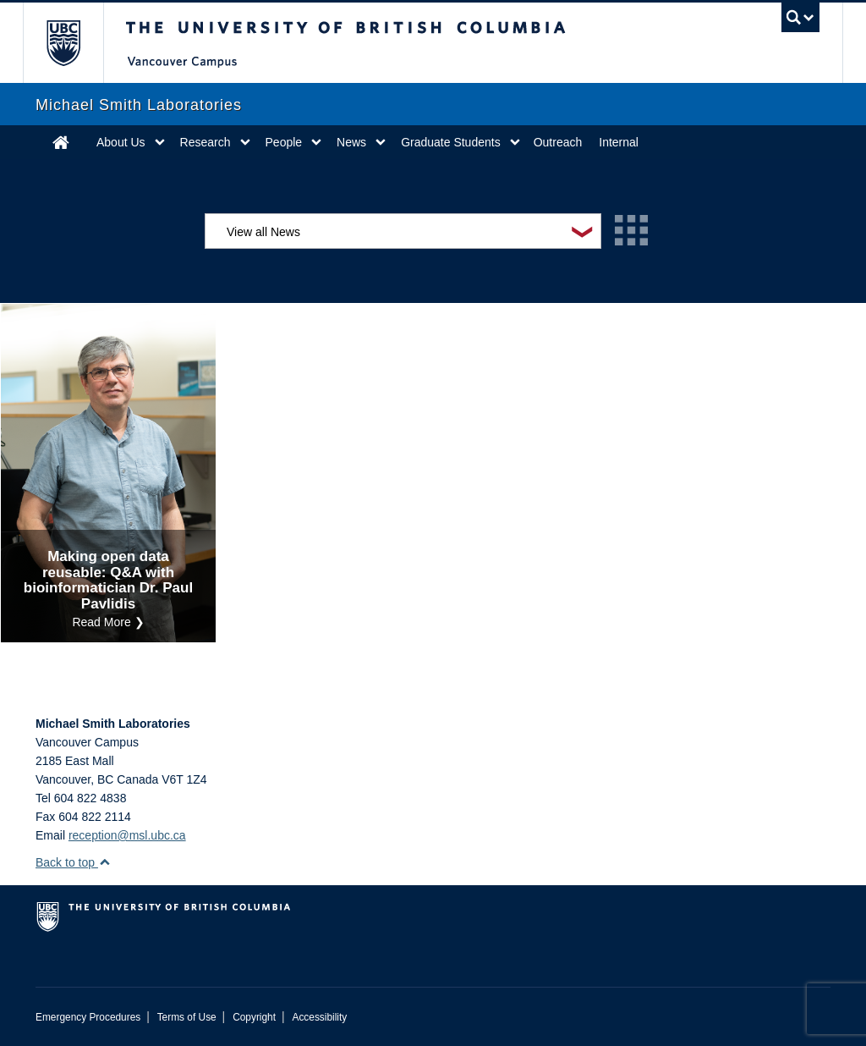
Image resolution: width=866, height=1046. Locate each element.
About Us (120, 142)
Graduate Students (451, 142)
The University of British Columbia (76, 43)
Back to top (73, 862)
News (351, 142)
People (284, 142)
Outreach (558, 142)
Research (205, 142)
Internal (619, 142)
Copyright (254, 1017)
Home (61, 142)
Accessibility (319, 1017)
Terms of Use (186, 1017)
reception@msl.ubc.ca (127, 835)
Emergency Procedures (88, 1017)
